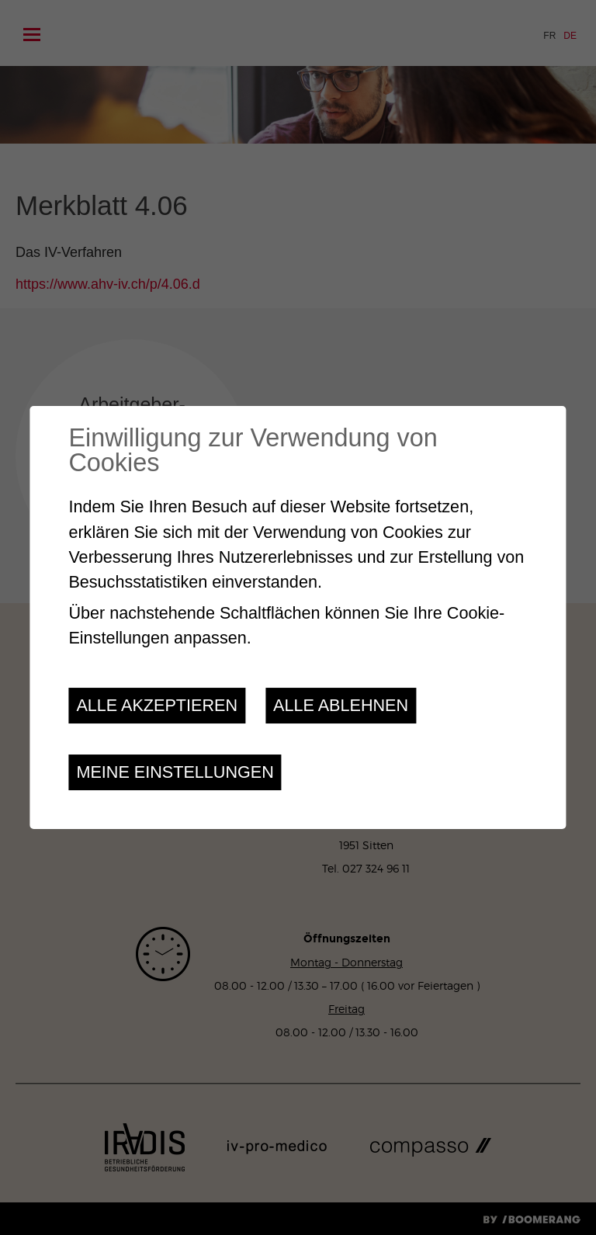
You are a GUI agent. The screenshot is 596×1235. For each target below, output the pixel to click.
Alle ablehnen (340, 705)
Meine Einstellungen (174, 772)
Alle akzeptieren (156, 705)
